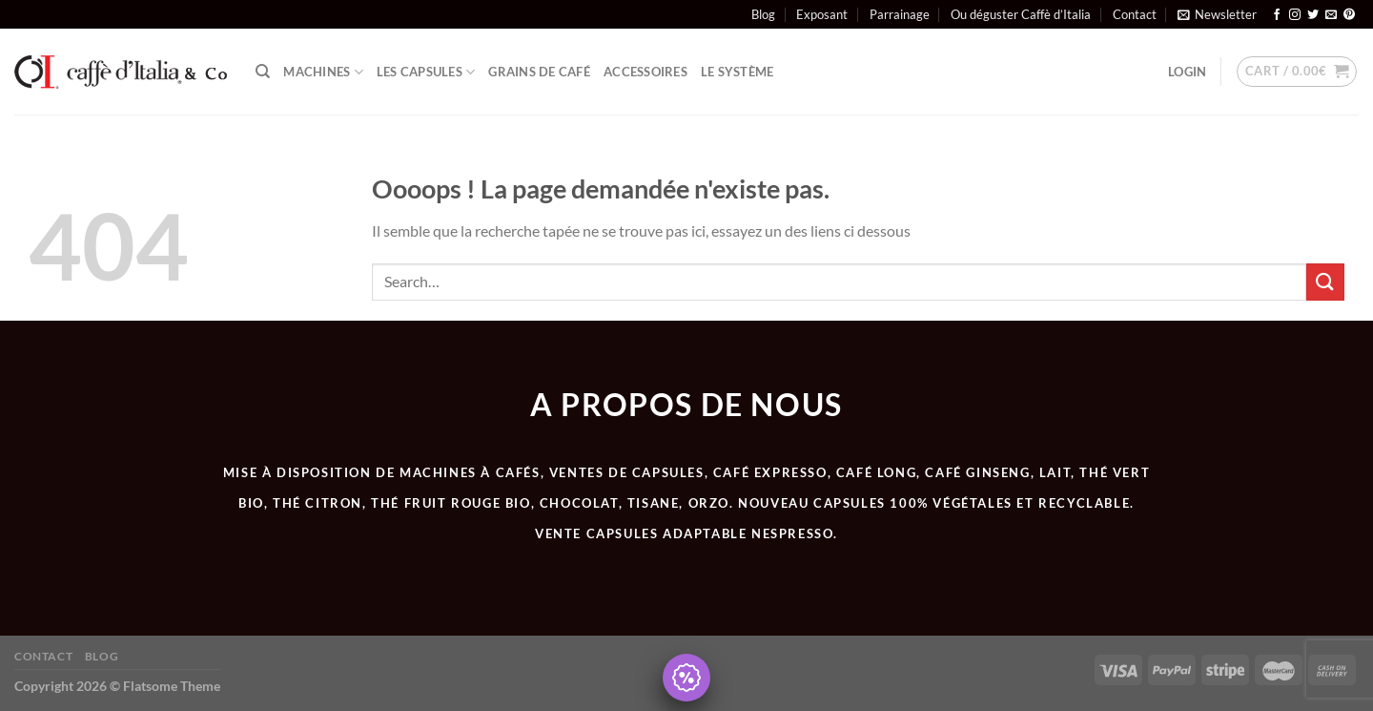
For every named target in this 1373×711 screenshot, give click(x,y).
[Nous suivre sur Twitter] (1313, 15)
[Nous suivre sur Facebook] (1276, 15)
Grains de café (539, 71)
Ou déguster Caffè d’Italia (1021, 14)
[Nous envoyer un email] (1331, 15)
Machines (323, 72)
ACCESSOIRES (645, 71)
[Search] (263, 71)
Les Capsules (426, 72)
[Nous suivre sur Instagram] (1295, 15)
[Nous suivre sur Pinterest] (1349, 15)
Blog (763, 14)
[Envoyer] (1325, 282)
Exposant (822, 14)
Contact (1135, 14)
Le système (737, 71)
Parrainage (900, 14)
